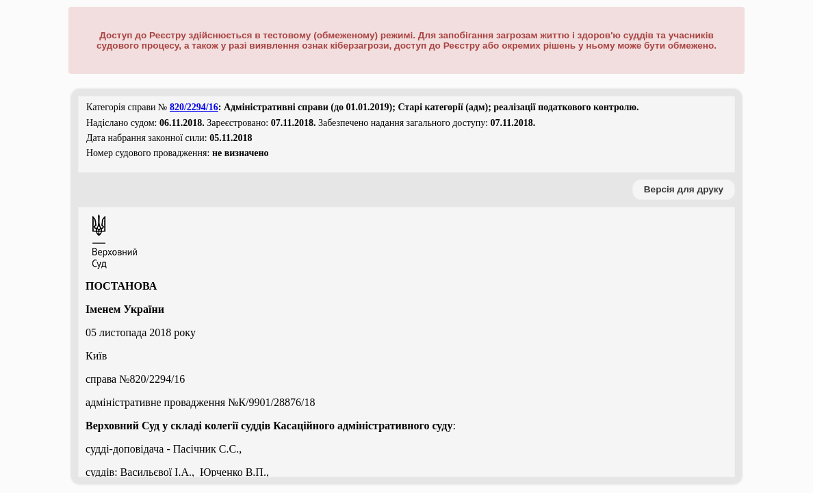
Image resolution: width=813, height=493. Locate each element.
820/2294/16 (194, 107)
